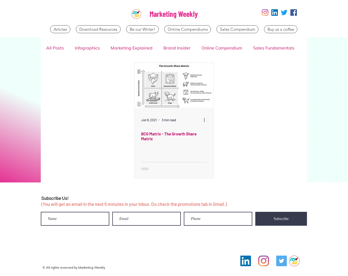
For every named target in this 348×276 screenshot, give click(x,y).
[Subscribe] (281, 219)
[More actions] (206, 120)
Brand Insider (177, 48)
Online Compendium (221, 48)
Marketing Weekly (174, 13)
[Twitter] (284, 12)
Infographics (87, 48)
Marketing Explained (132, 48)
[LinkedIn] (274, 12)
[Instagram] (265, 12)
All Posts (55, 48)
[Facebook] (293, 12)
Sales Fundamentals (273, 48)
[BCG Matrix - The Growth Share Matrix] (174, 85)
